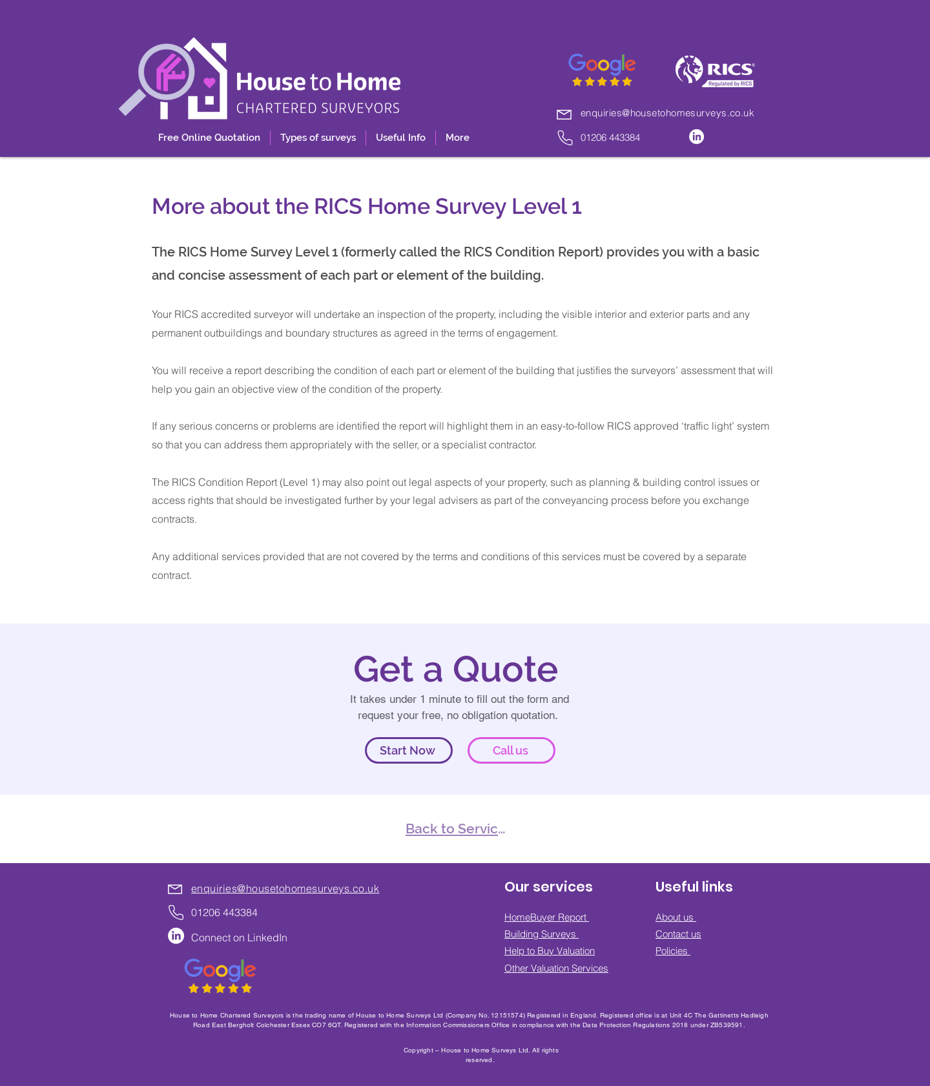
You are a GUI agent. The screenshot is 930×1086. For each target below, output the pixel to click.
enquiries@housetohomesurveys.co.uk (667, 113)
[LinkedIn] (696, 136)
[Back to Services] (459, 828)
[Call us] (511, 750)
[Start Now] (409, 750)
